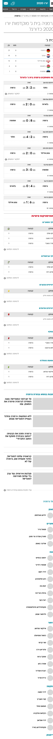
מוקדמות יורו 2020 (37, 16)
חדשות (40, 9)
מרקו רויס (47, 272)
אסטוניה (10, 121)
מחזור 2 (48, 94)
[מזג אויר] (10, 3)
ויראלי (11, 9)
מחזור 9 (48, 192)
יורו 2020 (40, 3)
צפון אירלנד (42, 153)
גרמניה (15, 16)
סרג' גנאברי (47, 243)
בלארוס (43, 104)
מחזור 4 (48, 127)
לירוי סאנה (47, 238)
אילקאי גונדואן (46, 372)
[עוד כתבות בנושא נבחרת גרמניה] (26, 490)
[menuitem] (40, 9)
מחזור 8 (48, 176)
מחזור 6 (48, 159)
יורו (50, 16)
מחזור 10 (47, 208)
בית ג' (23, 16)
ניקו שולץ (47, 233)
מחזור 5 (48, 143)
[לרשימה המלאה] (26, 249)
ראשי (49, 9)
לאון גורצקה (46, 348)
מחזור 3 (48, 110)
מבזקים (30, 9)
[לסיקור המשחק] (10, 94)
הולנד (43, 88)
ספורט (20, 9)
